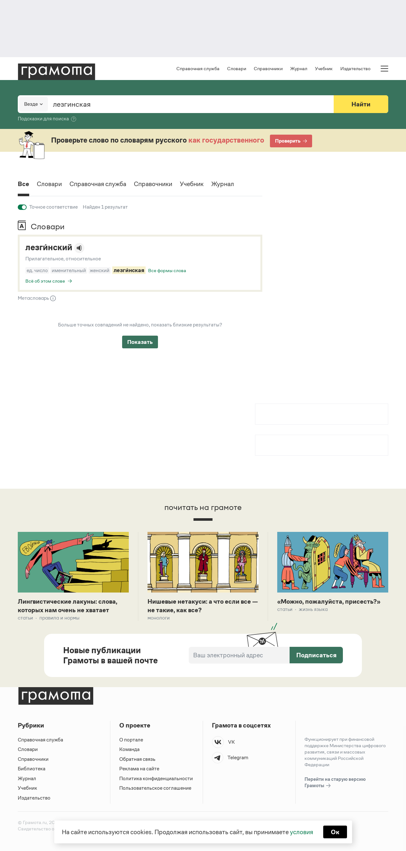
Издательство (355, 68)
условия (301, 831)
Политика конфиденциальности (156, 778)
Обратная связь (137, 759)
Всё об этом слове (45, 281)
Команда (129, 749)
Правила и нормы (59, 618)
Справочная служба (197, 68)
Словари (236, 68)
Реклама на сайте (139, 768)
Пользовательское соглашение (155, 788)
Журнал (298, 68)
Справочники (268, 68)
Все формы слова (167, 270)
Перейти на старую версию (335, 782)
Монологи (158, 618)
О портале (131, 739)
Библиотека (31, 768)
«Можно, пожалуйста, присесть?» (328, 601)
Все (23, 183)
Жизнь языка (313, 609)
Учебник (324, 68)
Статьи (25, 618)
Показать (140, 342)
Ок (335, 831)
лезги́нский (48, 247)
